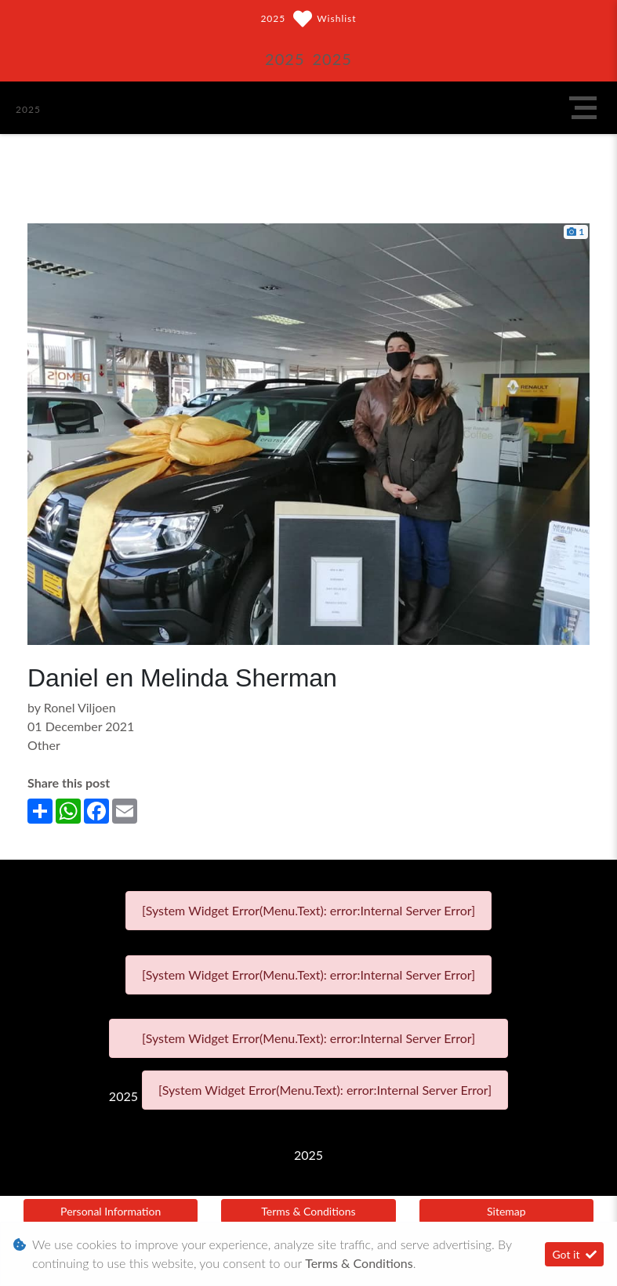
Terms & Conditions (308, 1211)
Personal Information (110, 1211)
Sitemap (506, 1211)
